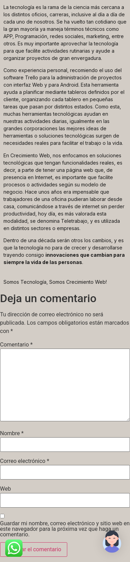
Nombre (12, 433)
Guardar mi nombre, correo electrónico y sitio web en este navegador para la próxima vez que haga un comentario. (65, 529)
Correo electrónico (24, 461)
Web (5, 489)
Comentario (16, 345)
